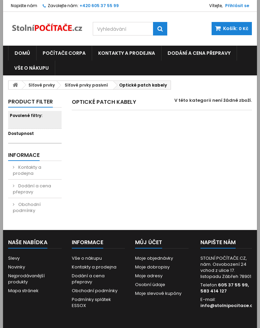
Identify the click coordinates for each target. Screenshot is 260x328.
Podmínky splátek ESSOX (91, 302)
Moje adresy (148, 276)
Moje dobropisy (152, 267)
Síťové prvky (41, 85)
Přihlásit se (237, 5)
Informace (24, 155)
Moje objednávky (154, 258)
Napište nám (24, 5)
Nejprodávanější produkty (26, 279)
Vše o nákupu (31, 68)
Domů (22, 53)
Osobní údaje (150, 284)
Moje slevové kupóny (158, 293)
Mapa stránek (23, 290)
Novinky (16, 267)
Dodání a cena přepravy (199, 53)
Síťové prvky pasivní (86, 85)
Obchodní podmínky (27, 207)
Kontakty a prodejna (126, 53)
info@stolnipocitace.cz (227, 305)
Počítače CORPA (64, 53)
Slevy (14, 258)
